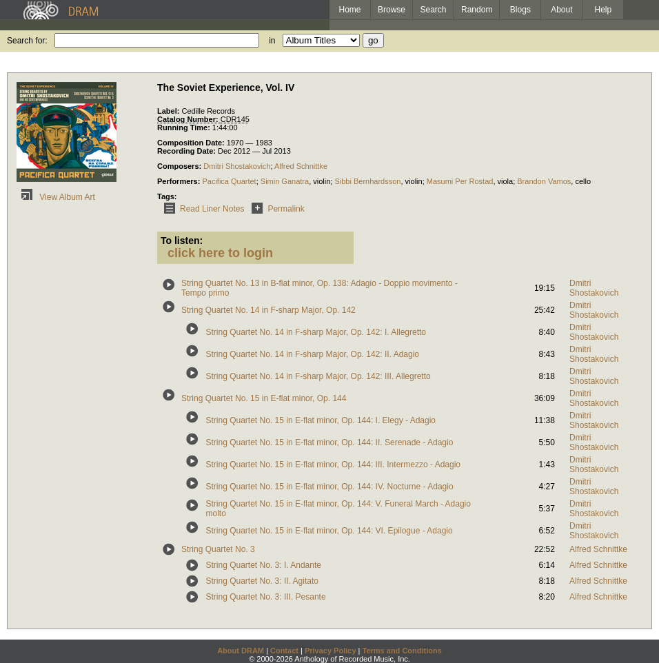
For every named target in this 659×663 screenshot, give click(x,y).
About (561, 9)
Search (433, 9)
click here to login (220, 253)
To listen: (182, 240)
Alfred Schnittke (300, 166)
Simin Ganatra (285, 181)
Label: (169, 111)
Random (476, 9)
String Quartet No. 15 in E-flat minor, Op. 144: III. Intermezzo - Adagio (333, 464)
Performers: (179, 181)
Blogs (520, 9)
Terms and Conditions (402, 650)
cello (583, 181)
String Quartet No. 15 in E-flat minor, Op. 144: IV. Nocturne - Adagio (330, 486)
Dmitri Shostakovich (236, 166)
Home (349, 9)
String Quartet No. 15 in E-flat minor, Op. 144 (263, 398)
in (272, 40)
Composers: (180, 166)
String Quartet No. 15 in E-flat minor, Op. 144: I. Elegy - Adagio (321, 420)
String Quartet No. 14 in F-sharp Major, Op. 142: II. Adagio (313, 354)
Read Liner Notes (201, 209)
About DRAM (240, 650)
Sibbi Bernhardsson (367, 181)
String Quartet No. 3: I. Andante (263, 565)
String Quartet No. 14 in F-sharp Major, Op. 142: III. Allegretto (318, 376)
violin (321, 181)
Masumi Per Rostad (460, 181)
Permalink (275, 209)
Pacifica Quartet (229, 181)
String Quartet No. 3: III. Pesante (266, 597)
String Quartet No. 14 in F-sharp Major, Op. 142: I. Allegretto (316, 332)
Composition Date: (192, 143)
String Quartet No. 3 (218, 549)
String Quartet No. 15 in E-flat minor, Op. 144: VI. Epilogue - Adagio (329, 531)
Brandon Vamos (544, 181)
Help (603, 9)
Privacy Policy (330, 650)
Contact (284, 650)
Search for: (27, 40)
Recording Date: (187, 151)
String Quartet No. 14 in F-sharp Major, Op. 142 (268, 310)
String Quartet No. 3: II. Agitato (262, 581)
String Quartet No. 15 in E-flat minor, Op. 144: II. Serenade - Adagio (330, 442)
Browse (391, 9)
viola (506, 181)
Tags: (167, 196)
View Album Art (56, 197)
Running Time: (184, 127)
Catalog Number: (189, 119)
